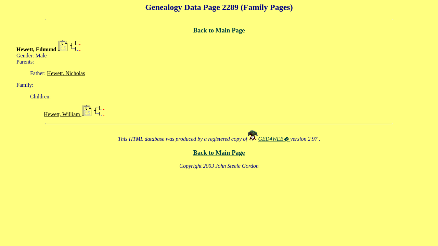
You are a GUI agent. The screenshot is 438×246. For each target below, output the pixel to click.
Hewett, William (62, 114)
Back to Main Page (219, 30)
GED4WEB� (274, 139)
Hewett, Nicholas (66, 73)
